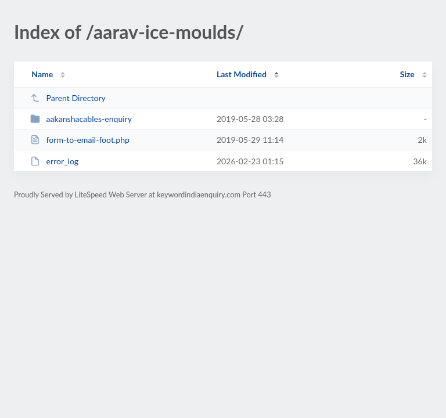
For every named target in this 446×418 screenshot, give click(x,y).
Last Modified (242, 74)
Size (407, 74)
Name (42, 74)
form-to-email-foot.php (80, 140)
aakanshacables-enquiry (81, 119)
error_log (54, 161)
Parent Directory (68, 98)
